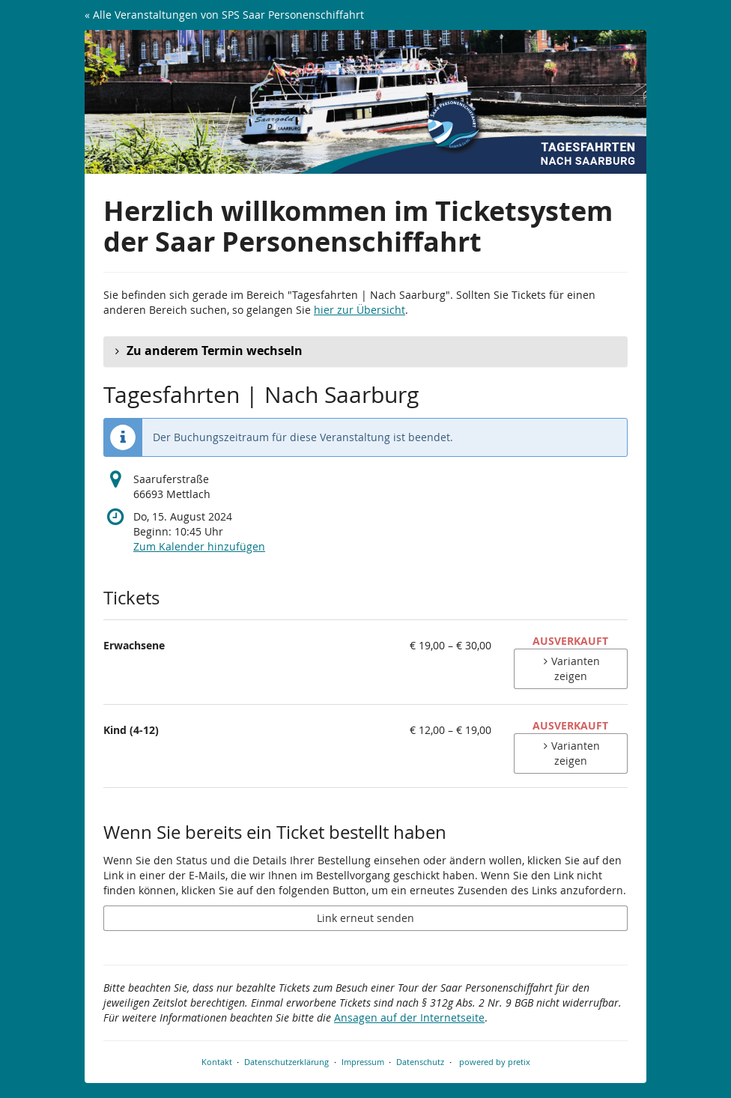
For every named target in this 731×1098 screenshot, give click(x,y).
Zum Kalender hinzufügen (199, 546)
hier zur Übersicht (359, 310)
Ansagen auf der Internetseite (409, 1017)
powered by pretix (494, 1061)
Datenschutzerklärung (286, 1061)
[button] (365, 351)
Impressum (363, 1061)
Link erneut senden (365, 918)
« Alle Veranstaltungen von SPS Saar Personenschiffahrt (224, 14)
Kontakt (216, 1061)
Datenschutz (420, 1061)
